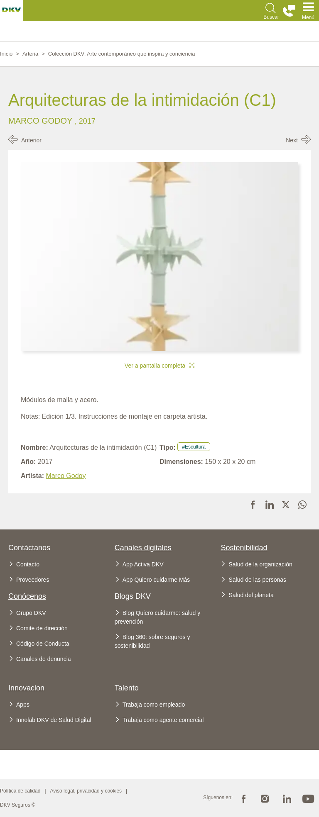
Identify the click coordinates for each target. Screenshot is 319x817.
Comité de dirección (42, 628)
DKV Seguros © (17, 805)
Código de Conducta (42, 643)
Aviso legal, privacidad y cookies (86, 791)
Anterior (31, 140)
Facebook (243, 798)
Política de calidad (20, 791)
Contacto (27, 564)
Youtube (308, 798)
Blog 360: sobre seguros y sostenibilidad (152, 641)
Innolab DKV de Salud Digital (53, 720)
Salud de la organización (260, 564)
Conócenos (27, 596)
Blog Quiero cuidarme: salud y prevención (158, 617)
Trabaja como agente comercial (163, 720)
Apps (22, 704)
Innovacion (26, 688)
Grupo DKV (31, 613)
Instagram (265, 798)
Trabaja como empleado (154, 704)
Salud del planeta (250, 595)
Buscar (271, 17)
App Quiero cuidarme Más (156, 579)
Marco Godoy (41, 120)
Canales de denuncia (43, 659)
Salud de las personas (257, 579)
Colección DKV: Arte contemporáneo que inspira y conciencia (121, 54)
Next (292, 140)
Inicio (6, 54)
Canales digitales (143, 548)
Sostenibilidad (244, 548)
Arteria (30, 54)
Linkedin (286, 798)
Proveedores (32, 579)
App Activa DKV (143, 564)
